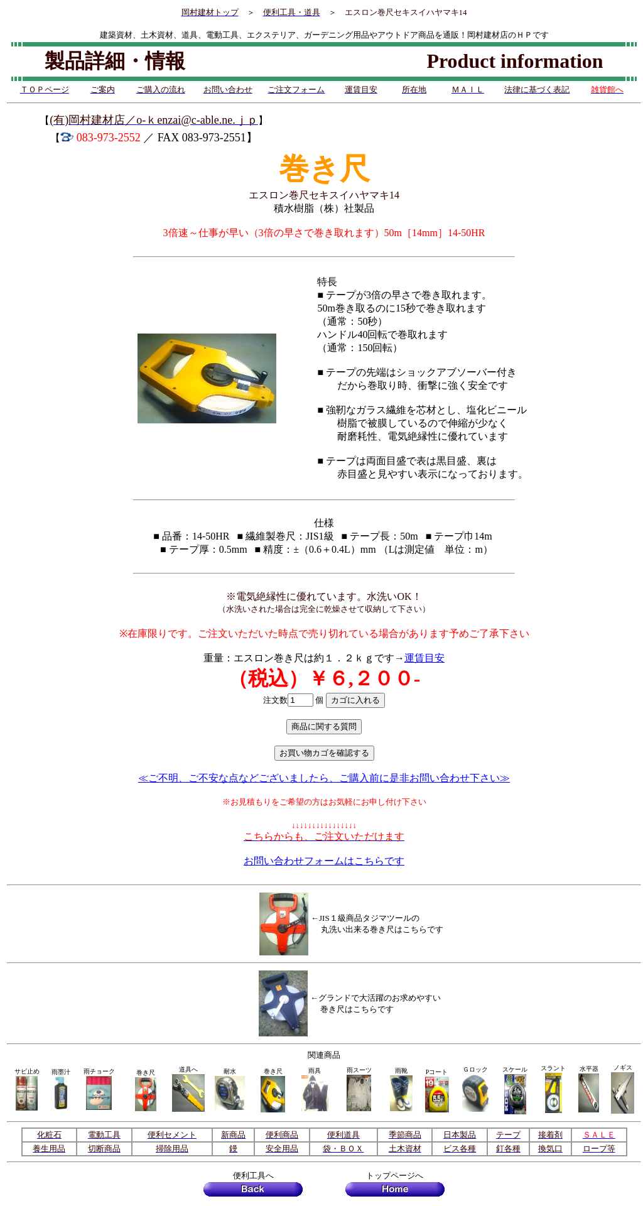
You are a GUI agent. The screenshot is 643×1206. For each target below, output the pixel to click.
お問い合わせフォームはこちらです (324, 861)
